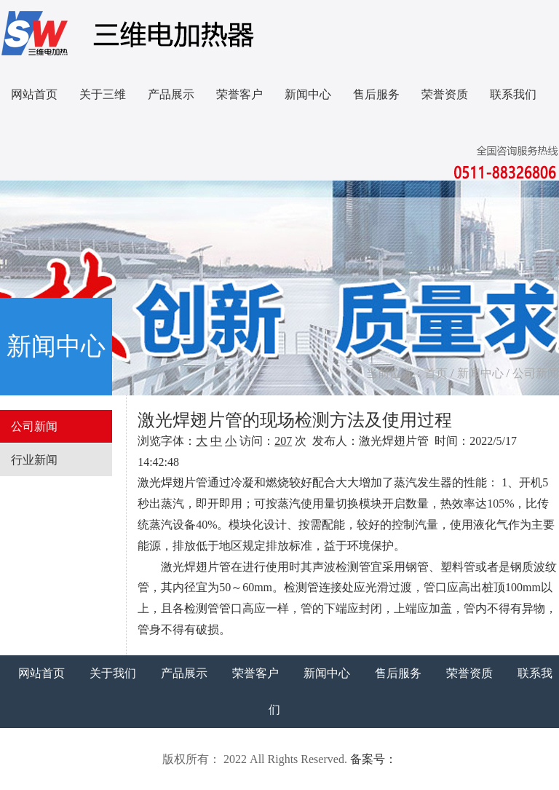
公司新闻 (535, 373)
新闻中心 (308, 94)
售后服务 (376, 94)
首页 (436, 373)
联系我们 (513, 94)
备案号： (373, 759)
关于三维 (102, 94)
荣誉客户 (239, 94)
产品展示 (171, 94)
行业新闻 (34, 460)
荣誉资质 (444, 94)
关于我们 (113, 673)
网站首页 (34, 94)
